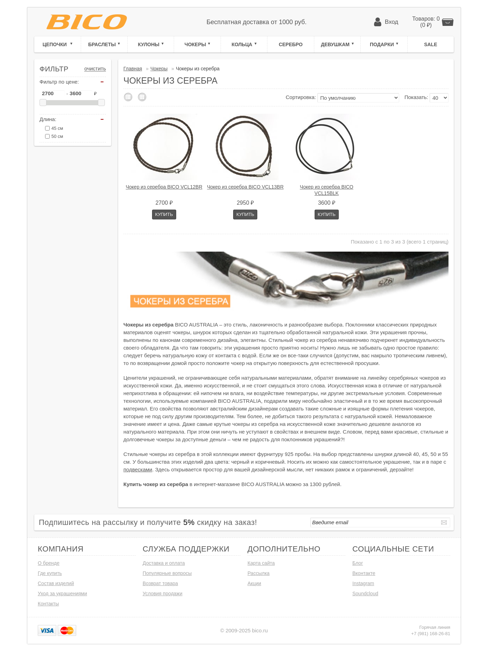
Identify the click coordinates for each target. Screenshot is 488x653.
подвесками (137, 469)
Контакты (48, 603)
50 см (57, 136)
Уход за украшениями (62, 593)
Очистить (95, 68)
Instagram (363, 583)
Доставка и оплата (164, 563)
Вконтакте (363, 573)
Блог (357, 563)
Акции (254, 583)
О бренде (48, 563)
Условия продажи (162, 593)
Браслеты (102, 44)
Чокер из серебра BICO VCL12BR (164, 187)
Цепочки (55, 44)
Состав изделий (56, 583)
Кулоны (148, 44)
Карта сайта (261, 563)
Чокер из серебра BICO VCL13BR (245, 187)
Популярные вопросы (167, 573)
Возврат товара (160, 583)
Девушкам (335, 44)
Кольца (241, 44)
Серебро (290, 44)
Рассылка (258, 573)
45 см (57, 128)
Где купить (50, 573)
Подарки (382, 44)
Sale (430, 44)
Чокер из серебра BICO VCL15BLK (326, 190)
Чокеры (195, 44)
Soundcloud (365, 593)
